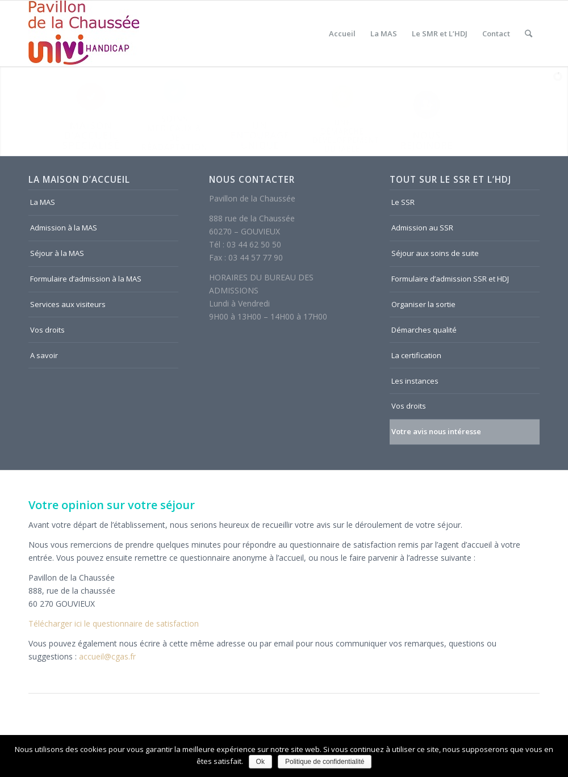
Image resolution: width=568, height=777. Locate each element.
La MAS (42, 202)
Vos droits (47, 330)
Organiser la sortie (423, 304)
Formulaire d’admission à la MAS (85, 279)
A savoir (44, 355)
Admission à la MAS (63, 227)
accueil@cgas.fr (107, 656)
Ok (260, 762)
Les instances (414, 381)
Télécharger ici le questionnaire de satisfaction (113, 623)
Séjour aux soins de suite (435, 253)
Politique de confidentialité (324, 762)
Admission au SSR (422, 227)
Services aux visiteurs (68, 304)
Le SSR (403, 202)
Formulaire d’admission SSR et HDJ (450, 279)
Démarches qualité (424, 330)
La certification (416, 355)
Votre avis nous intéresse (436, 431)
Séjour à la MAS (57, 253)
